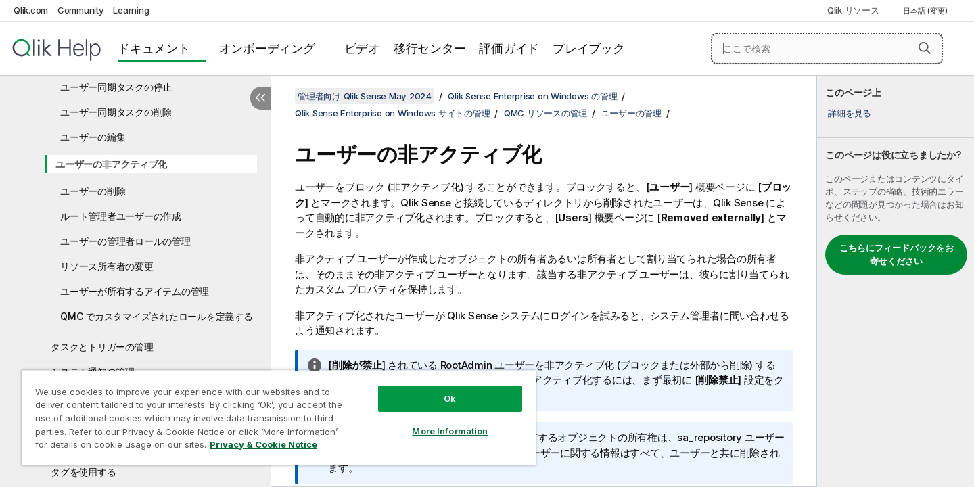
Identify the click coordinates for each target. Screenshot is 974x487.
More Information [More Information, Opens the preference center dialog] (450, 430)
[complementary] (895, 281)
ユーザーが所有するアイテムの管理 (134, 291)
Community (80, 10)
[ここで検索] (827, 48)
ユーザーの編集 (92, 137)
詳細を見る (849, 113)
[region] (279, 417)
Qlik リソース (853, 10)
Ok (450, 398)
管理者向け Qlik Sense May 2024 (365, 96)
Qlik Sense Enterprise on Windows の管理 (532, 96)
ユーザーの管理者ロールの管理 (125, 241)
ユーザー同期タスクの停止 (116, 87)
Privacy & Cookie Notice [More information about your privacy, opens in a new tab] (263, 444)
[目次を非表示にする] (260, 98)
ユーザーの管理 (631, 113)
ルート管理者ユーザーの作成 (120, 216)
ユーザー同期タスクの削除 (116, 112)
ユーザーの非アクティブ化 (111, 164)
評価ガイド (509, 48)
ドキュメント (154, 48)
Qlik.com (31, 10)
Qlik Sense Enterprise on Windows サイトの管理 (392, 113)
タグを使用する (83, 472)
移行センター (430, 48)
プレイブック (589, 48)
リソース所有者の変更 (107, 266)
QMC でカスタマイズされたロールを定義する (156, 316)
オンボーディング (267, 48)
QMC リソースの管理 (545, 113)
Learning (131, 10)
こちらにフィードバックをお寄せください (896, 254)
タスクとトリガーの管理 (102, 346)
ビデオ (362, 48)
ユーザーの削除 (92, 191)
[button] (924, 48)
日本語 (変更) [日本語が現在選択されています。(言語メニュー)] (926, 11)
